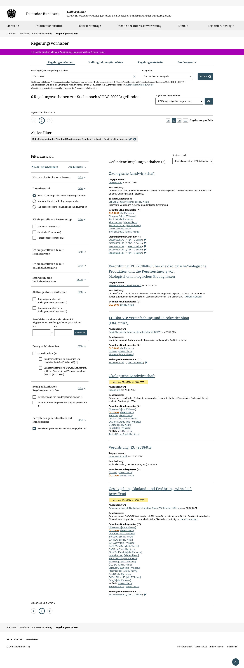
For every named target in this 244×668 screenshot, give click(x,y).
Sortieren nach (179, 155)
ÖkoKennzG (115, 216)
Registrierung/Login (221, 27)
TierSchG (113, 219)
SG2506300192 (116, 246)
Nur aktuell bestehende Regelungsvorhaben (59, 201)
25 (174, 121)
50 (180, 121)
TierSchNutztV (116, 558)
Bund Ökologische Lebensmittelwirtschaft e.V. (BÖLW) (135, 332)
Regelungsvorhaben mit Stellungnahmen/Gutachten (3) (52, 301)
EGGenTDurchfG (117, 225)
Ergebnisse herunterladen (167, 95)
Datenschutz (201, 646)
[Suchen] (205, 76)
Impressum (232, 646)
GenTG (112, 228)
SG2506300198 (116, 253)
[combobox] (167, 76)
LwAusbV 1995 (116, 555)
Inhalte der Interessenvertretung (139, 25)
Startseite (13, 27)
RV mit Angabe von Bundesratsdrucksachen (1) (60, 397)
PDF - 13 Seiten (134, 362)
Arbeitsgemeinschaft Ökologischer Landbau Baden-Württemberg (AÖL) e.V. (145, 508)
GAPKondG (114, 549)
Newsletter (32, 639)
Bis (55, 326)
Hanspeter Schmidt (118, 456)
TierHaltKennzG (116, 232)
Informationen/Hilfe (49, 27)
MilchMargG (114, 561)
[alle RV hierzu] (142, 202)
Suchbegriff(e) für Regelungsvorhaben (49, 70)
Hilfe (9, 639)
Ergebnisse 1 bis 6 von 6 (43, 112)
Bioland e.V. (115, 390)
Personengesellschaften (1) (51, 238)
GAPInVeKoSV (116, 546)
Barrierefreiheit (184, 646)
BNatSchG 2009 (116, 568)
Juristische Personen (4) (49, 232)
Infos (102, 52)
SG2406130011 (116, 594)
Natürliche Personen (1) (49, 226)
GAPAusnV (114, 543)
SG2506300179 (116, 240)
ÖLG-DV (113, 351)
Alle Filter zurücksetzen (44, 167)
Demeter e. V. (115, 182)
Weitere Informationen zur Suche (139, 85)
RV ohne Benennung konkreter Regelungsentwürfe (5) (62, 404)
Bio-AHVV (114, 354)
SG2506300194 (116, 249)
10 (169, 121)
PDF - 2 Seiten (133, 249)
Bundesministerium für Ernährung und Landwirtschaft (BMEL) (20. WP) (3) (62, 361)
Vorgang (129, 202)
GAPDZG (113, 540)
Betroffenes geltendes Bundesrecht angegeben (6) (62, 428)
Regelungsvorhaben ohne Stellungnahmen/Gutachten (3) (52, 310)
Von (34, 326)
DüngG (112, 428)
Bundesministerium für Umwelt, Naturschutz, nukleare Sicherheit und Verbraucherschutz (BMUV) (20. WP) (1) (65, 371)
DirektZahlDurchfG (118, 552)
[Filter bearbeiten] (130, 139)
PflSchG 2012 (115, 222)
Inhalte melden (216, 646)
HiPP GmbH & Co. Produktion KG (125, 285)
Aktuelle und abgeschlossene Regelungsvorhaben (62, 195)
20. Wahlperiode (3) (47, 353)
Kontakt (183, 27)
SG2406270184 (116, 362)
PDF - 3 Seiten (133, 240)
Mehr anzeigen (193, 296)
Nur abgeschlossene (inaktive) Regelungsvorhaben (62, 207)
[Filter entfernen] (134, 139)
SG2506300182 (116, 243)
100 (186, 121)
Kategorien (147, 70)
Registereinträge (90, 27)
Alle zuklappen (77, 167)
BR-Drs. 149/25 (116, 202)
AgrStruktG (114, 533)
